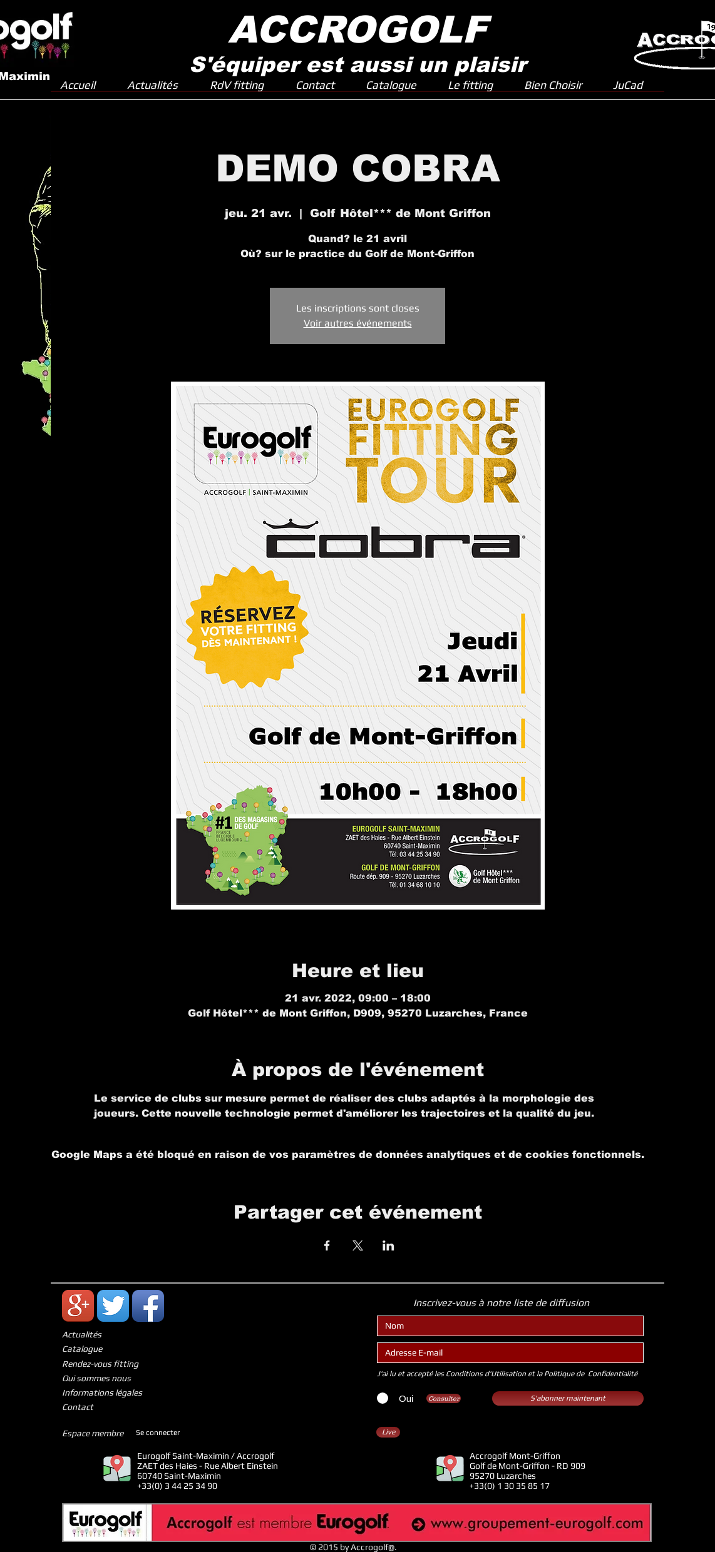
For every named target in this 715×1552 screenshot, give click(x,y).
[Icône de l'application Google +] (78, 1306)
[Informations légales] (109, 1393)
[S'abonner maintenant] (568, 1398)
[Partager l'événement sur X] (358, 1245)
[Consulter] (443, 1398)
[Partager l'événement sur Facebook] (327, 1245)
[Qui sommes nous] (109, 1378)
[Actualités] (109, 1334)
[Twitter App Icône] (113, 1306)
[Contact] (109, 1407)
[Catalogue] (109, 1349)
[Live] (388, 1432)
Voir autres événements (358, 323)
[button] (476, 88)
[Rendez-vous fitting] (109, 1364)
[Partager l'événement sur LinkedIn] (388, 1245)
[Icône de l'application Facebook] (148, 1306)
